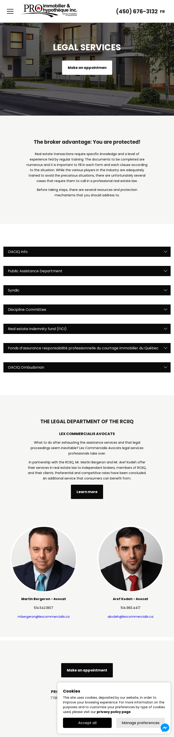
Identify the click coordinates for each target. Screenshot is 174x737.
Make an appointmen (87, 67)
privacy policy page (114, 712)
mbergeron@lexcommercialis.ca (44, 616)
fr (162, 11)
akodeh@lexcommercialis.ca (130, 616)
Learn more (87, 491)
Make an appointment (87, 670)
